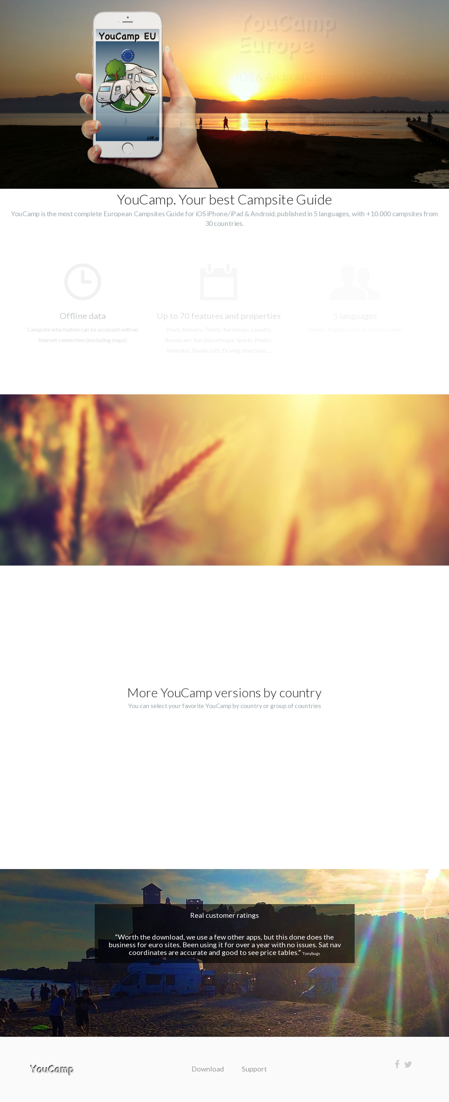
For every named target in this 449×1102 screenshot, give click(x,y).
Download (208, 1068)
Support (254, 1068)
